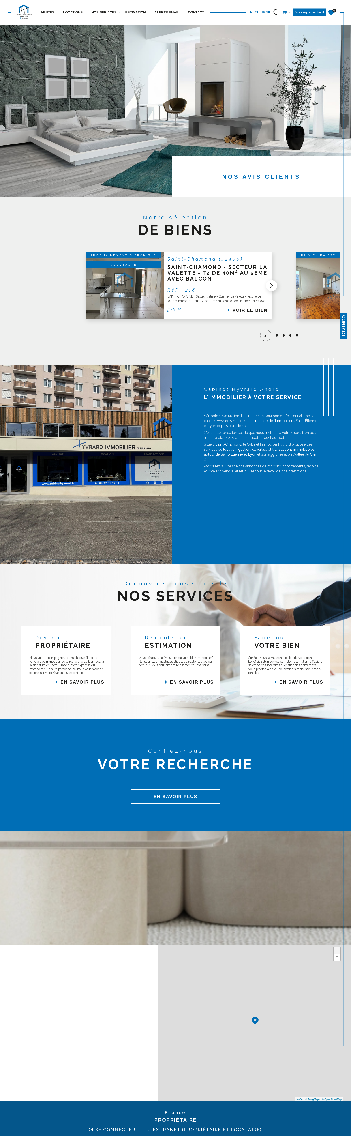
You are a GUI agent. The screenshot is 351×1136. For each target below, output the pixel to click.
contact (196, 12)
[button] (291, 286)
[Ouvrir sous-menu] (119, 12)
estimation (135, 12)
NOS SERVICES (103, 12)
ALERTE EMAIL (166, 12)
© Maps (312, 1099)
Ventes (47, 12)
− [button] (337, 957)
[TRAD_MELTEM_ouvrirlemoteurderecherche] (265, 12)
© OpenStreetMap (332, 1099)
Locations (73, 12)
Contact (343, 326)
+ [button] (337, 950)
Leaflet (299, 1099)
